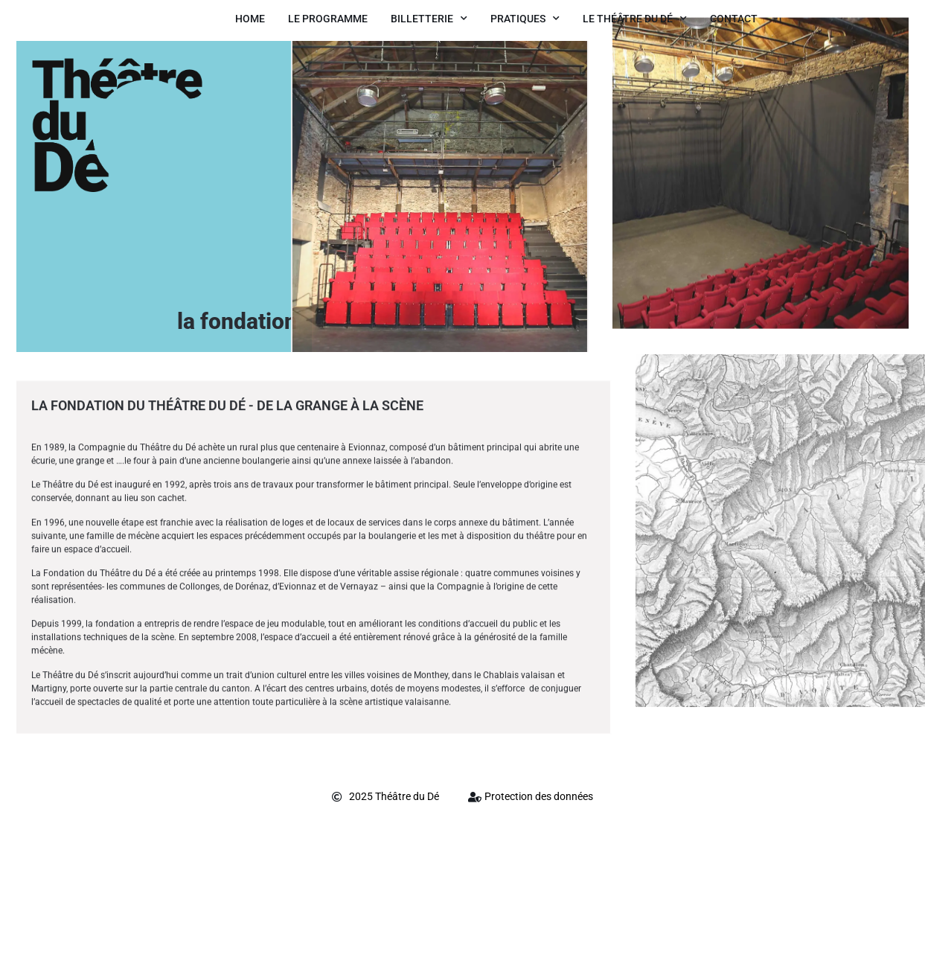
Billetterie (429, 18)
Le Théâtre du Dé (635, 18)
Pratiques (525, 18)
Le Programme (328, 19)
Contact (734, 19)
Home (250, 19)
